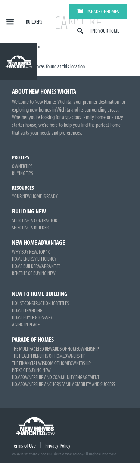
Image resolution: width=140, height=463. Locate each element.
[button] (10, 21)
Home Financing (27, 310)
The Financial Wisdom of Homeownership (51, 362)
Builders (34, 21)
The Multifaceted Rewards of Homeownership (55, 348)
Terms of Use (24, 445)
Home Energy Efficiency (34, 258)
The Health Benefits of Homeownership (48, 355)
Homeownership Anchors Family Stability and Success (63, 384)
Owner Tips (22, 165)
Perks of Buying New (31, 369)
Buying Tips (22, 172)
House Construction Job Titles (40, 303)
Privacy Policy (58, 445)
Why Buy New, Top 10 (31, 251)
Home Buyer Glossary (32, 317)
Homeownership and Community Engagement (55, 377)
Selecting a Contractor (34, 220)
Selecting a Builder (30, 227)
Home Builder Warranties (36, 265)
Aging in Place (26, 324)
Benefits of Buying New (34, 272)
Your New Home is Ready (35, 196)
